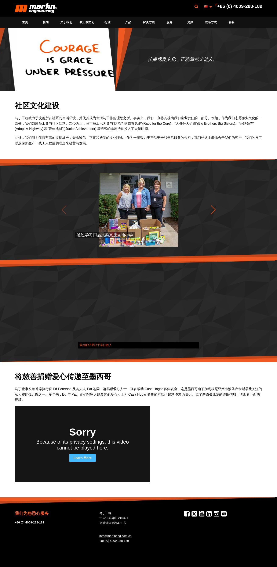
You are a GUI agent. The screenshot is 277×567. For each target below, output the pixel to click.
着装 (231, 22)
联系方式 (211, 22)
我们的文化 (87, 22)
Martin (36, 8)
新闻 (46, 22)
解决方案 (149, 22)
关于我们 (66, 22)
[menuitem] (36, 8)
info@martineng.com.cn (115, 536)
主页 (25, 22)
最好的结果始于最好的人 (95, 345)
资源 (190, 22)
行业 (107, 22)
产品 (128, 22)
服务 (169, 22)
